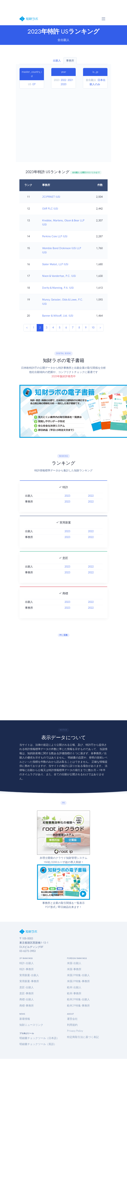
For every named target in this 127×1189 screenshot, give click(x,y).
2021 (70, 80)
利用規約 (72, 1024)
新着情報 (24, 1018)
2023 (67, 508)
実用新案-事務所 (29, 981)
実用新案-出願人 (29, 975)
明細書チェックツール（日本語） (39, 1038)
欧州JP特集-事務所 (78, 1005)
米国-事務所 (74, 969)
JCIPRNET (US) (51, 196)
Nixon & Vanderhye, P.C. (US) (59, 276)
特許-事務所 (26, 969)
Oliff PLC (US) (50, 208)
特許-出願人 (26, 963)
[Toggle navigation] (103, 19)
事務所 (70, 60)
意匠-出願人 (26, 987)
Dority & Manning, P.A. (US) (58, 287)
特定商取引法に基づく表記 (83, 1037)
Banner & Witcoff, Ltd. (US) (57, 315)
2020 (63, 84)
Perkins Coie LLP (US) (54, 236)
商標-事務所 (26, 1005)
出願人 (57, 60)
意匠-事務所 (26, 993)
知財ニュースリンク (31, 1024)
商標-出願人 (26, 999)
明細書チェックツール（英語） (37, 1044)
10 (93, 327)
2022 (63, 80)
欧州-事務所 (74, 993)
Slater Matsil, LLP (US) (55, 264)
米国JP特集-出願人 (78, 975)
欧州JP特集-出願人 (78, 999)
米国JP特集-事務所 (78, 981)
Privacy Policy (75, 1030)
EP (34, 84)
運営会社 (72, 1018)
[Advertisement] (33, 123)
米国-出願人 (74, 963)
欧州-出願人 (74, 987)
